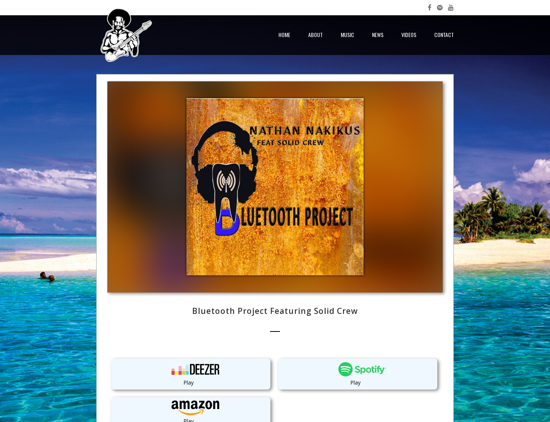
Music (347, 35)
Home (284, 35)
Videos (408, 35)
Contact (444, 35)
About (315, 35)
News (377, 35)
